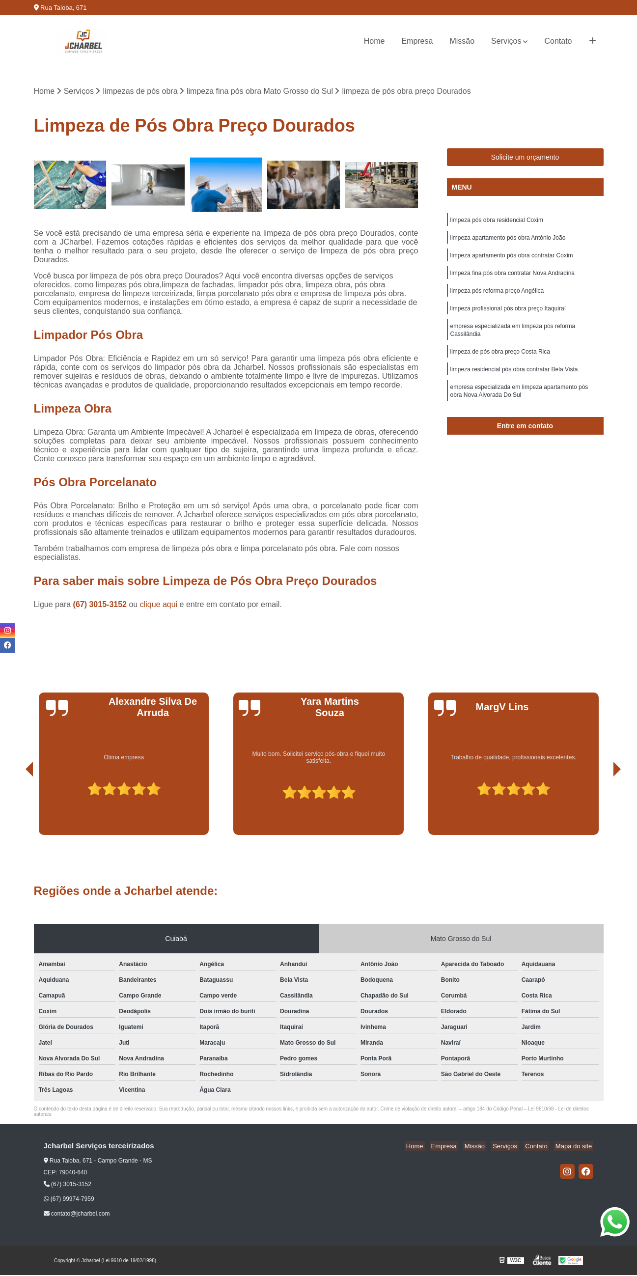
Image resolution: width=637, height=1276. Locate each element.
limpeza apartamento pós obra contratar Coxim (511, 258)
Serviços (506, 41)
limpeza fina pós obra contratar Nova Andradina (512, 277)
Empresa (417, 41)
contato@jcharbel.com (77, 1214)
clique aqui (159, 605)
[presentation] (16, 808)
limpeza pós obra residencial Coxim (496, 221)
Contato (558, 41)
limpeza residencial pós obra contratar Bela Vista (514, 379)
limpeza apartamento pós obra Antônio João (508, 240)
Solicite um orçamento (525, 158)
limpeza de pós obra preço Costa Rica (500, 361)
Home (374, 41)
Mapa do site (575, 1147)
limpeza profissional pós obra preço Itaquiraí (508, 314)
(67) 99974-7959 (69, 1199)
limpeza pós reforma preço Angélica (497, 296)
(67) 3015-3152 (101, 605)
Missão (461, 41)
